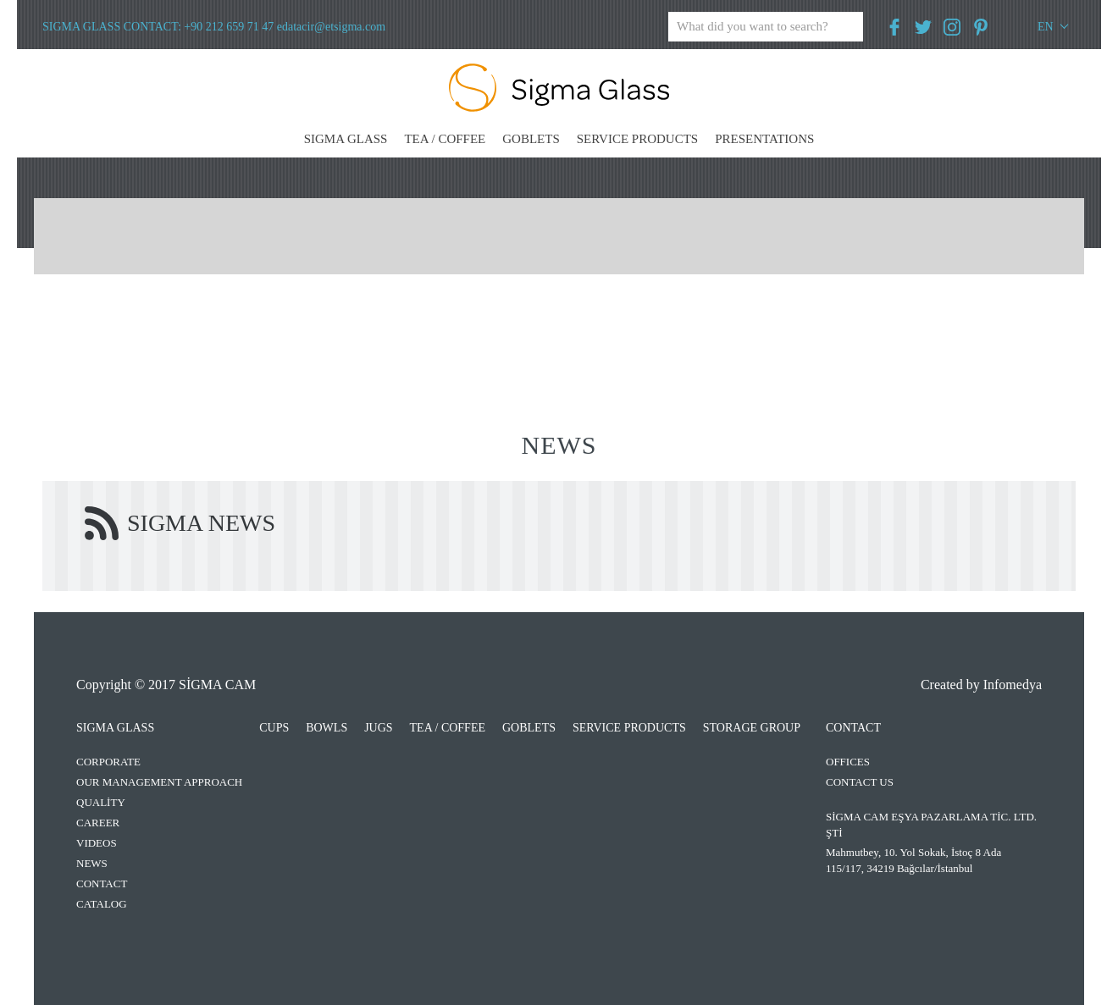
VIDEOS (96, 843)
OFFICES (848, 761)
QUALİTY (100, 802)
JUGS (378, 727)
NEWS (92, 863)
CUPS (274, 727)
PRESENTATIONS (764, 139)
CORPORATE (108, 761)
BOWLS (326, 727)
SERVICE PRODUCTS (637, 139)
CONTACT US (860, 782)
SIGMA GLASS (346, 139)
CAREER (97, 822)
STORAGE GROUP (751, 727)
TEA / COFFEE (444, 139)
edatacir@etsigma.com (331, 26)
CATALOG (101, 903)
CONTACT (101, 883)
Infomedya (1012, 684)
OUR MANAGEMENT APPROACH (159, 782)
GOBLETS (531, 139)
